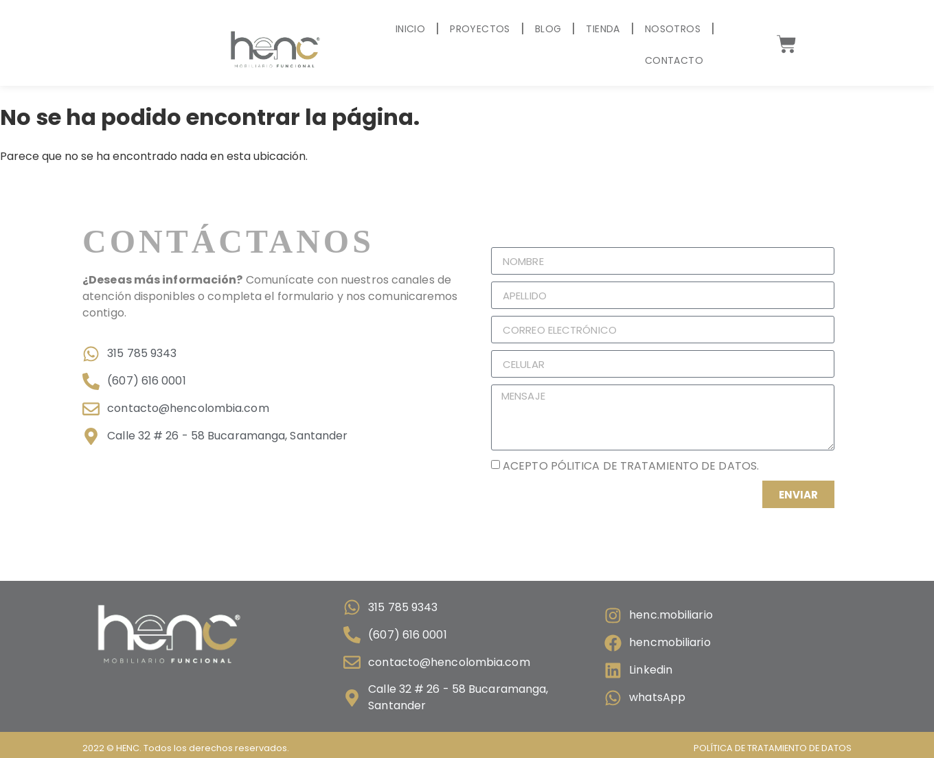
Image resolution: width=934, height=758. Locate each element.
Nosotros (672, 29)
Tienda (602, 29)
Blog (548, 29)
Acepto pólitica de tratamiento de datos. (631, 466)
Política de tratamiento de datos (773, 748)
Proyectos (480, 29)
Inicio (410, 29)
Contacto (674, 60)
